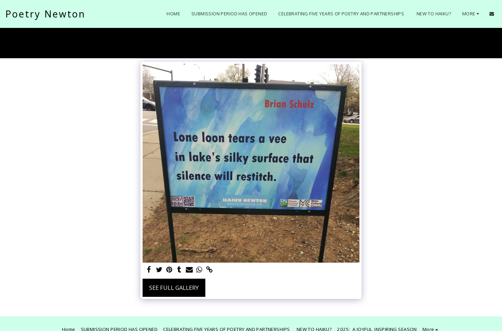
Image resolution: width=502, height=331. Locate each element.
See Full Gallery (174, 288)
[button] (491, 14)
